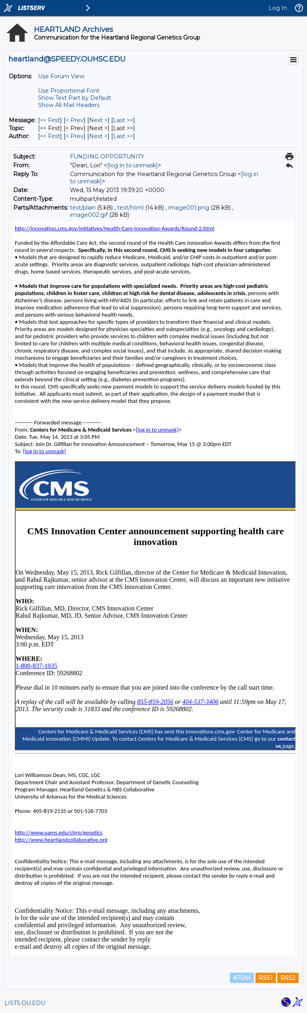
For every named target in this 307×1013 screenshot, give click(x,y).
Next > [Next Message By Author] (98, 136)
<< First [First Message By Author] (50, 136)
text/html (130, 207)
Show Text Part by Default (74, 97)
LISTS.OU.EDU (24, 1003)
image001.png (188, 207)
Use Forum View (61, 76)
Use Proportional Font (69, 90)
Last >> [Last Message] (123, 120)
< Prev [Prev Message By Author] (75, 136)
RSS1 (266, 977)
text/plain (83, 207)
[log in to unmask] (132, 165)
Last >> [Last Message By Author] (123, 136)
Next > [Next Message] (98, 120)
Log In (278, 8)
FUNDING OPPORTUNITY (107, 156)
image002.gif (89, 214)
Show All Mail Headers (69, 105)
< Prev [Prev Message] (75, 120)
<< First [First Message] (50, 120)
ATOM (242, 977)
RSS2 (288, 977)
